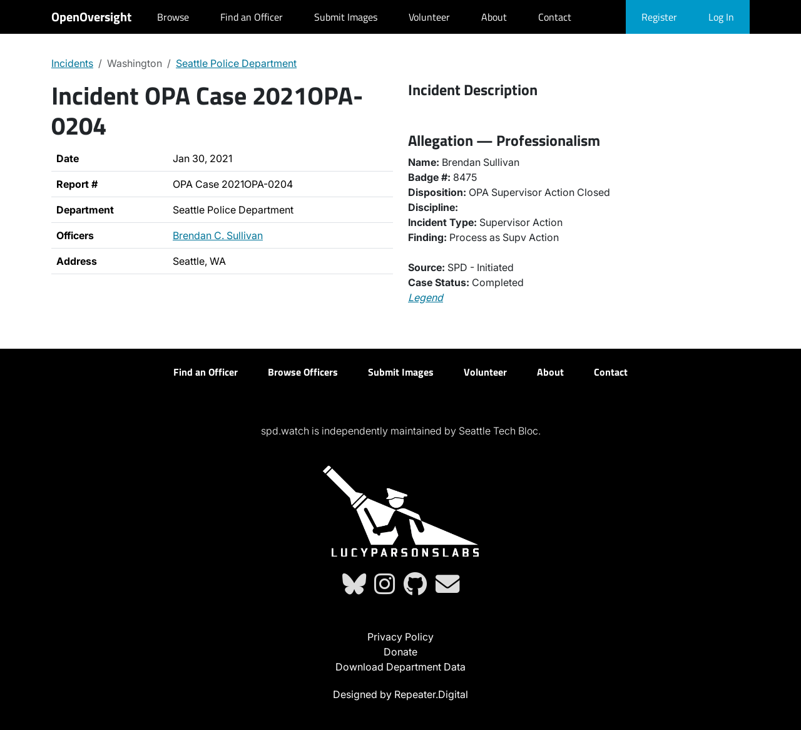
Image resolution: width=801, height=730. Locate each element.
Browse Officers (303, 371)
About (494, 16)
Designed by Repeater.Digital (400, 694)
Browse (173, 16)
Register (659, 16)
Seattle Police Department (236, 63)
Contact (554, 16)
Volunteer (429, 16)
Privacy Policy (400, 636)
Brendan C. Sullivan (218, 235)
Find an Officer (251, 16)
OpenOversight (91, 16)
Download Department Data (400, 667)
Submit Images (345, 16)
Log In (721, 16)
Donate (400, 651)
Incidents (72, 63)
